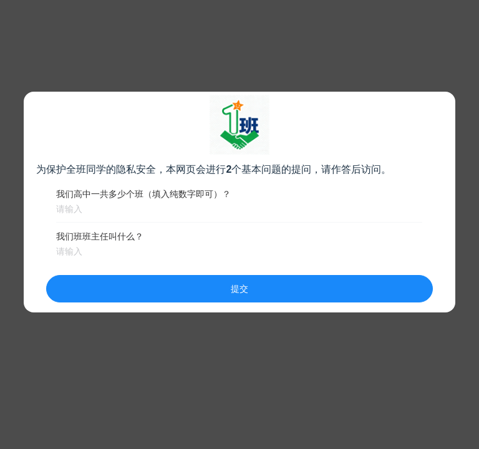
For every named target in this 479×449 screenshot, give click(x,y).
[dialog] (239, 202)
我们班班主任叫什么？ (99, 236)
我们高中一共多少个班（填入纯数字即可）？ (143, 194)
